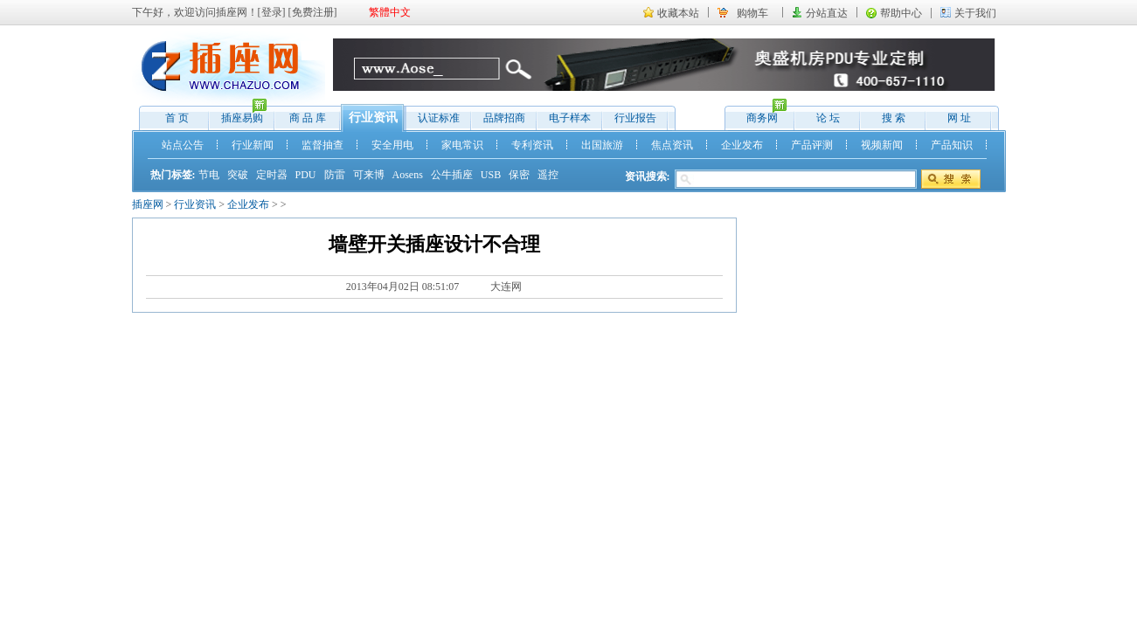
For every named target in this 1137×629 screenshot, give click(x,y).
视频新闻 (882, 145)
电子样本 (570, 118)
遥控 (547, 175)
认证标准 (439, 118)
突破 (237, 175)
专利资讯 (532, 145)
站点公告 (183, 145)
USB (491, 175)
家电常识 (462, 145)
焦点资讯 (672, 145)
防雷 (334, 175)
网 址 (959, 118)
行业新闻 (253, 145)
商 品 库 (307, 118)
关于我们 (975, 13)
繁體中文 (390, 12)
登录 (271, 12)
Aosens (407, 175)
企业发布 (742, 145)
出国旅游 (602, 145)
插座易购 (238, 114)
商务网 (758, 114)
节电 (208, 175)
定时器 (272, 175)
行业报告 (635, 118)
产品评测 (812, 145)
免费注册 (313, 12)
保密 (519, 175)
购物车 (752, 13)
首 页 (177, 118)
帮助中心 (901, 13)
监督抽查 (322, 145)
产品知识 (952, 145)
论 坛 (828, 118)
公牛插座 (452, 175)
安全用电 (392, 145)
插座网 (147, 204)
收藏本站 (678, 13)
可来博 (369, 175)
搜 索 (893, 118)
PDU (305, 175)
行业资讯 (373, 117)
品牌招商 (504, 118)
